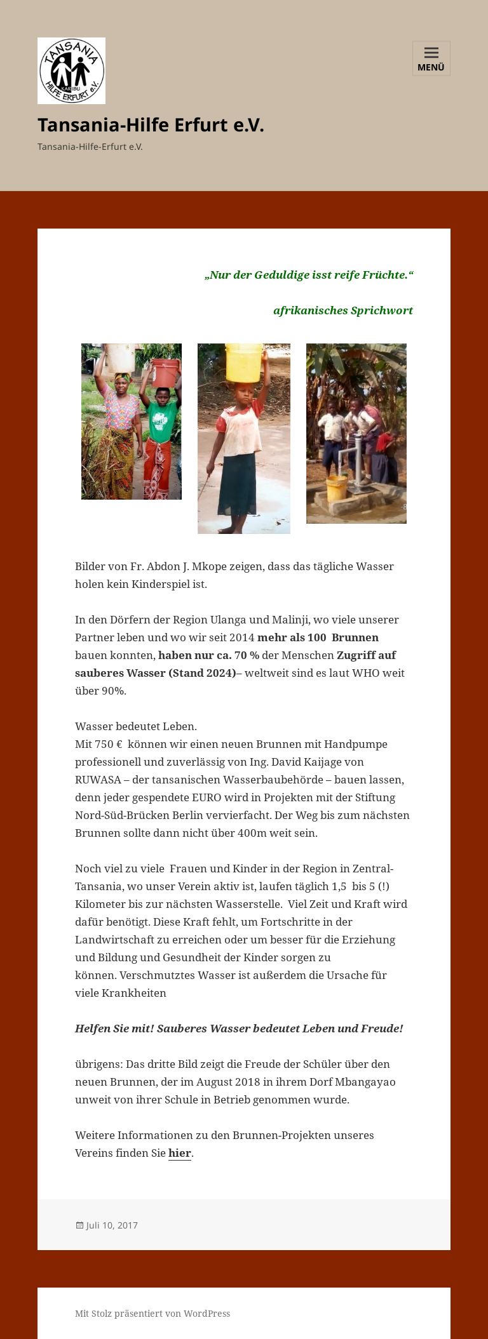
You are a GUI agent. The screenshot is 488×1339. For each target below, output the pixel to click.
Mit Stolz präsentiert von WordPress (152, 1313)
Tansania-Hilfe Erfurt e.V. (150, 124)
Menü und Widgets (432, 68)
